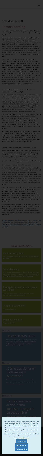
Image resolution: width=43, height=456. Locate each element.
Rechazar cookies (21, 449)
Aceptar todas (21, 441)
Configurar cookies (21, 445)
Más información (24, 438)
